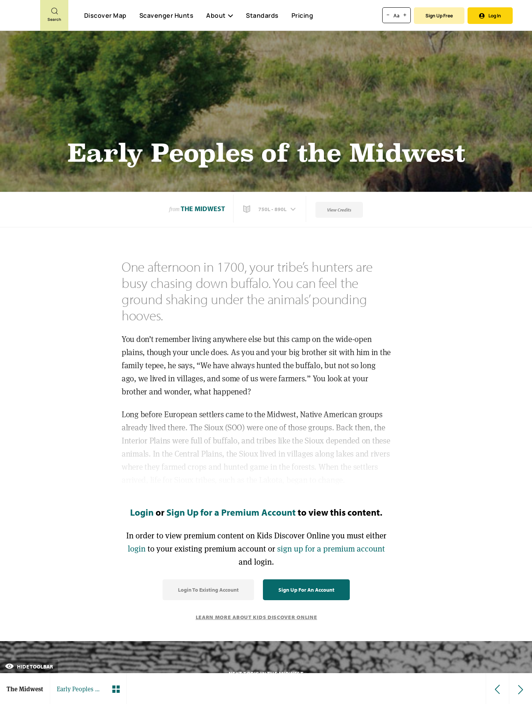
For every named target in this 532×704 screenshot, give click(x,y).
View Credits (339, 210)
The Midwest (203, 208)
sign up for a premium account (331, 548)
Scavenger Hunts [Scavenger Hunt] (166, 16)
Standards (262, 15)
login (137, 548)
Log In (490, 15)
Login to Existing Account (208, 589)
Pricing (302, 15)
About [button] (219, 15)
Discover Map (105, 15)
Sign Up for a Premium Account (231, 512)
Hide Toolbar (29, 666)
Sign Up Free (439, 15)
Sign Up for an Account (306, 589)
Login (142, 512)
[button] (270, 209)
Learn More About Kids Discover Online (256, 617)
